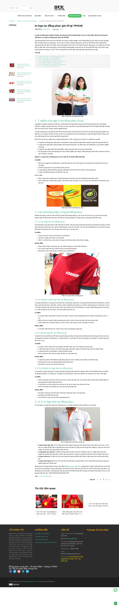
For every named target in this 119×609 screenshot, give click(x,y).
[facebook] (10, 571)
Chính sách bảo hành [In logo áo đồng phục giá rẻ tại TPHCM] (41, 539)
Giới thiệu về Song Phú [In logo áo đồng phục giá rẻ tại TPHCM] (42, 533)
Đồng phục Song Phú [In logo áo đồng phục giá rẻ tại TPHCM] (25, 15)
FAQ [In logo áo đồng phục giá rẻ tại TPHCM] (84, 15)
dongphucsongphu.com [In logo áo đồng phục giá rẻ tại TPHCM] (30, 581)
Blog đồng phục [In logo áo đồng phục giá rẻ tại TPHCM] (74, 15)
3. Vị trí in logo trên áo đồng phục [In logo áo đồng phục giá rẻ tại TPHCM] (47, 66)
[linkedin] (27, 571)
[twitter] (14, 571)
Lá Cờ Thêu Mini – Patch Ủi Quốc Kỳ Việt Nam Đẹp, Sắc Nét (24, 100)
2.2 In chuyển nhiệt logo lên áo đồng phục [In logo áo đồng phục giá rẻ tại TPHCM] (50, 61)
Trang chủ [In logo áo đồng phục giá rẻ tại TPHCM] (12, 21)
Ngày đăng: (38, 29)
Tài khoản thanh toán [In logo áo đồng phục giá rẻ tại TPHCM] (41, 536)
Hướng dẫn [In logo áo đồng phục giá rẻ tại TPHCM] (61, 15)
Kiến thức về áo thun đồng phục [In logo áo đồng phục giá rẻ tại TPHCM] (27, 21)
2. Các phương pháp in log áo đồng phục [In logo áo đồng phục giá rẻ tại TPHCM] (48, 58)
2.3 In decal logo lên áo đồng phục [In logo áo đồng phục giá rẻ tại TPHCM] (48, 63)
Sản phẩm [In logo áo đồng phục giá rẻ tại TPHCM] (38, 15)
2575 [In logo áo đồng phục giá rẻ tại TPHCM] (61, 29)
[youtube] (19, 571)
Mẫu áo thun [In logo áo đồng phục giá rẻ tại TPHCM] (49, 15)
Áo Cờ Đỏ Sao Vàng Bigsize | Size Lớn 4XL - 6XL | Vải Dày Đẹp (46, 514)
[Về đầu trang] (115, 603)
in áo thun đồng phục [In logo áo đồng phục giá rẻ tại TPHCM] (45, 476)
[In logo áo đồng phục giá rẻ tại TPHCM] (74, 466)
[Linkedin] (103, 479)
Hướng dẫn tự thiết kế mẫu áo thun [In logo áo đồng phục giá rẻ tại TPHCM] (46, 542)
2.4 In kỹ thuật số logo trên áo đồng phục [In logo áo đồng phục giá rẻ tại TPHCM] (50, 64)
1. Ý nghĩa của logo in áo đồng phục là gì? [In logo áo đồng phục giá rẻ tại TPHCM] (50, 56)
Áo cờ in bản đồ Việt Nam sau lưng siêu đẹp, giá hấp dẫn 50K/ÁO (98, 506)
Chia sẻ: (92, 479)
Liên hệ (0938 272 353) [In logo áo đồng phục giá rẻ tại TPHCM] (94, 15)
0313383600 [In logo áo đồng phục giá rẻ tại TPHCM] (73, 538)
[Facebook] (97, 479)
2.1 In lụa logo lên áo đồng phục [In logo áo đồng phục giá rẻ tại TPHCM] (47, 59)
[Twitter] (100, 479)
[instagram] (23, 571)
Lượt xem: (56, 29)
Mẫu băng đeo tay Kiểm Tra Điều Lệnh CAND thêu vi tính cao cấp (72, 514)
